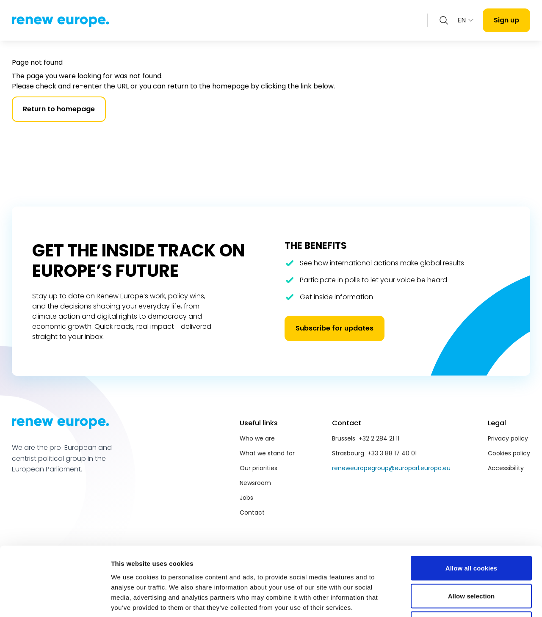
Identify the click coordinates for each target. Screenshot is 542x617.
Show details (444, 600)
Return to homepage (59, 109)
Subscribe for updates (334, 328)
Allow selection (471, 533)
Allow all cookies (471, 506)
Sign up (506, 20)
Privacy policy (508, 438)
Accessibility (506, 468)
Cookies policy (509, 453)
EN (465, 20)
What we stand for (267, 453)
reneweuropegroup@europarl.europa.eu (391, 468)
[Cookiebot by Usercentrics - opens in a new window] (55, 600)
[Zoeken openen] (444, 20)
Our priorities (258, 468)
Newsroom (255, 483)
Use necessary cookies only (471, 561)
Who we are (257, 438)
